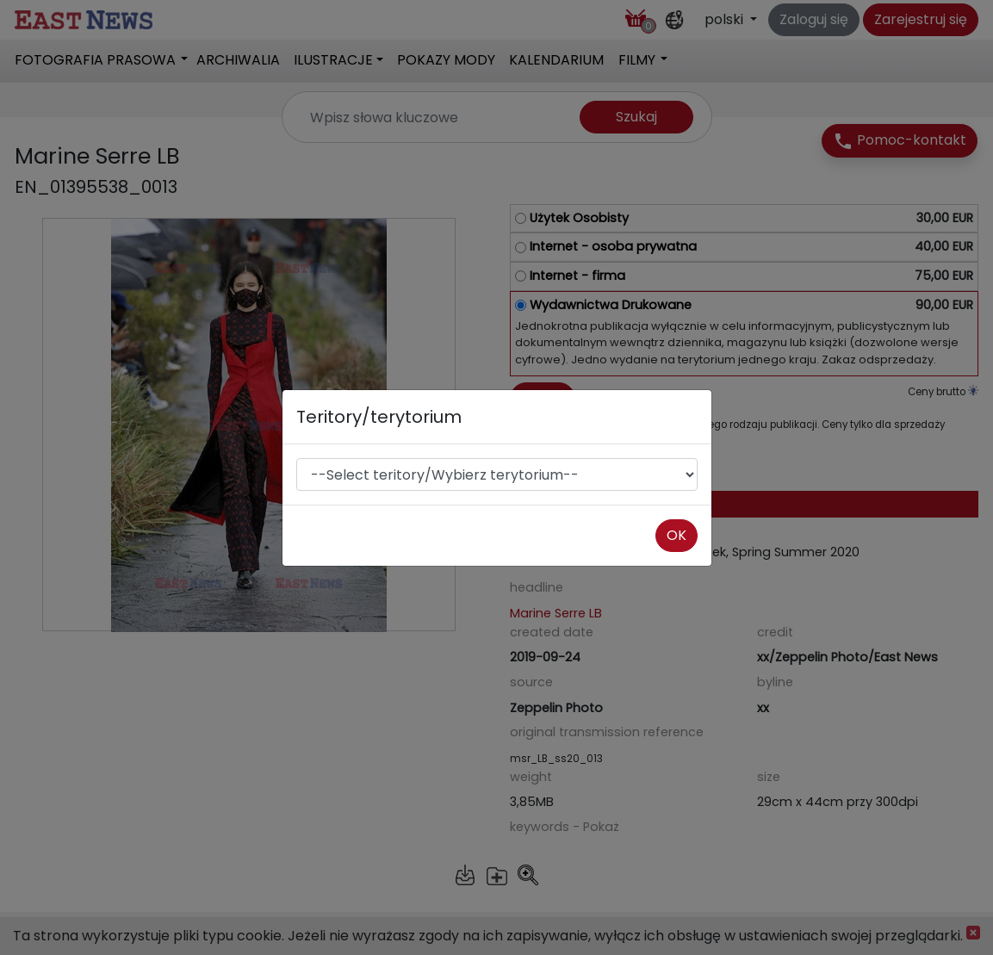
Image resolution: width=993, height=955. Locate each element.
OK (676, 535)
